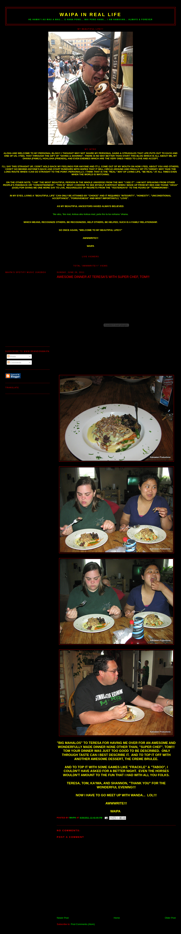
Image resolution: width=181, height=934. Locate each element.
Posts (11, 356)
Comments (14, 362)
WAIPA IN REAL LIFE (90, 14)
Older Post (170, 917)
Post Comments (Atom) (83, 924)
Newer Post (63, 917)
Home (117, 917)
